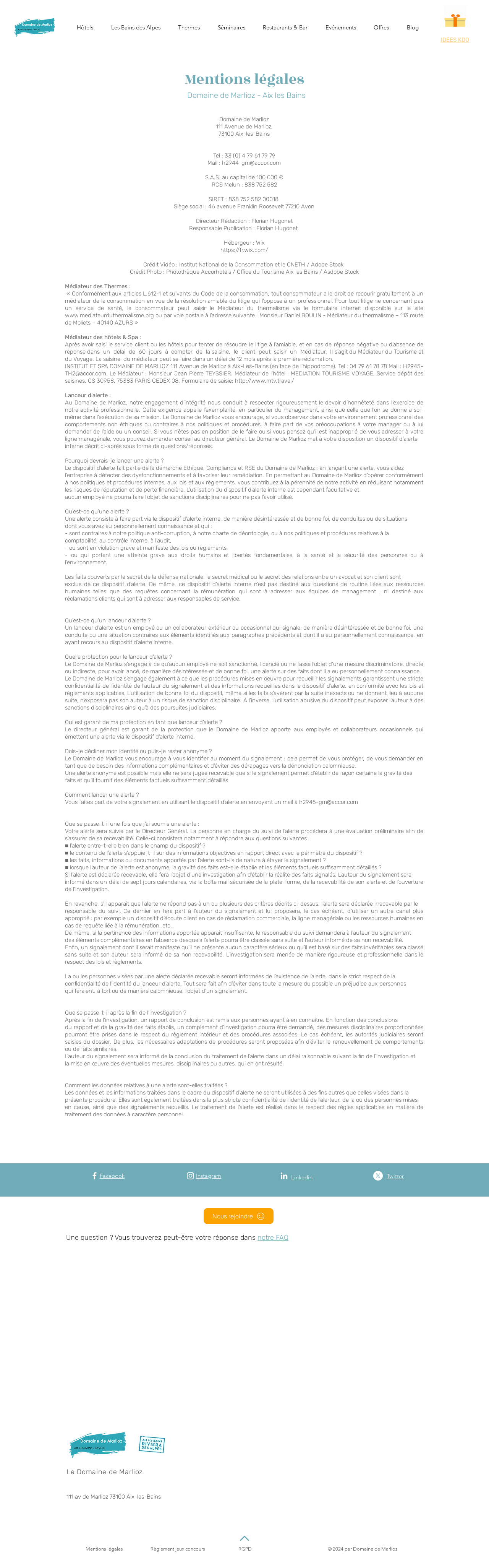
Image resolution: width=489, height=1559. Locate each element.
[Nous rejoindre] (239, 1216)
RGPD (245, 1549)
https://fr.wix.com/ (244, 250)
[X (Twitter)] (378, 1176)
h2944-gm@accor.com (251, 162)
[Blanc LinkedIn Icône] (284, 1176)
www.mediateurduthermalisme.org (109, 315)
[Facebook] (94, 1176)
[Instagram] (190, 1176)
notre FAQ (272, 1237)
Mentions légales (104, 1549)
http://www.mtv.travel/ (264, 380)
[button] (85, 27)
